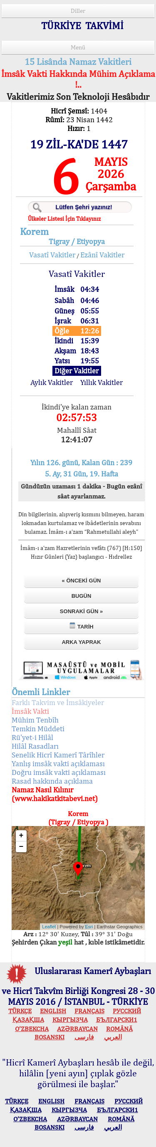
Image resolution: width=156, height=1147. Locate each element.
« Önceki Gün (81, 580)
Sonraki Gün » (81, 611)
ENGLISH (53, 1011)
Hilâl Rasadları (35, 746)
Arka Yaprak (81, 642)
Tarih (81, 626)
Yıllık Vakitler (101, 382)
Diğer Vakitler (76, 370)
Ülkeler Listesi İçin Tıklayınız (64, 218)
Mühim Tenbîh (35, 719)
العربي (113, 1037)
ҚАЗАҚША (28, 1020)
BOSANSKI (49, 1037)
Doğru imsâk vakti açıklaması (59, 772)
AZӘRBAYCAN (77, 1029)
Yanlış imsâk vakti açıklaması (58, 763)
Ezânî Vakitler (102, 254)
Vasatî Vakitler (52, 254)
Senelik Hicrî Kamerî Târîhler (58, 754)
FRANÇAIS (89, 1011)
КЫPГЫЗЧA (70, 1020)
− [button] (21, 847)
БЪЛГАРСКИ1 (116, 1020)
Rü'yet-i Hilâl (32, 737)
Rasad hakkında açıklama (52, 781)
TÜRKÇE (20, 1011)
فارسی (84, 1037)
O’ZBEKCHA (32, 1029)
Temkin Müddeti (38, 728)
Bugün (82, 596)
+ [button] (21, 836)
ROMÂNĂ (119, 1029)
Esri (89, 926)
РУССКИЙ (127, 1011)
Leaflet (49, 926)
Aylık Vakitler (51, 382)
